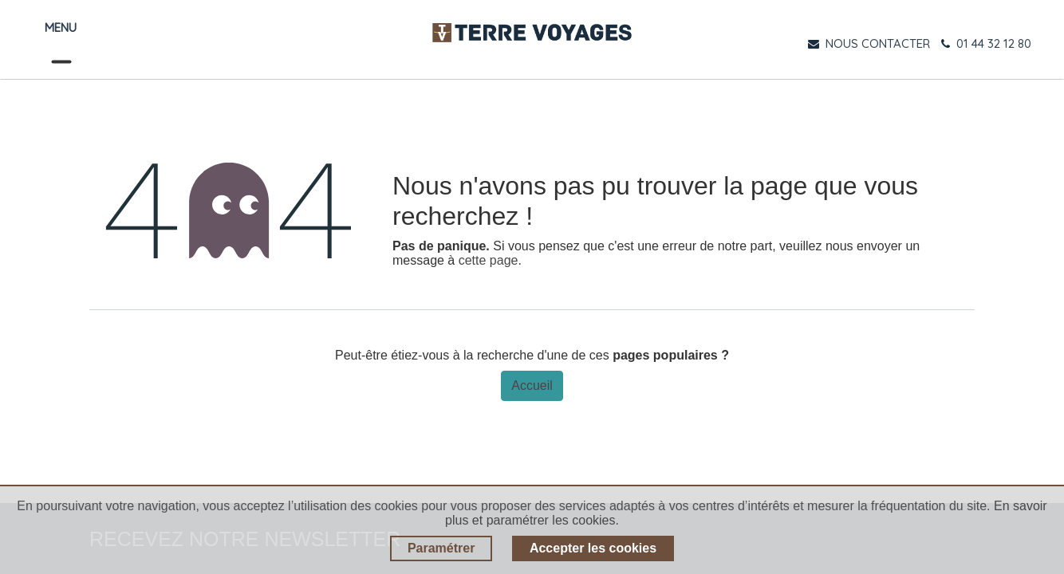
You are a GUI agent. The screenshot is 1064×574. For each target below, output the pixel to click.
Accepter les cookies (593, 548)
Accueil (532, 385)
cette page (488, 260)
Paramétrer (441, 548)
